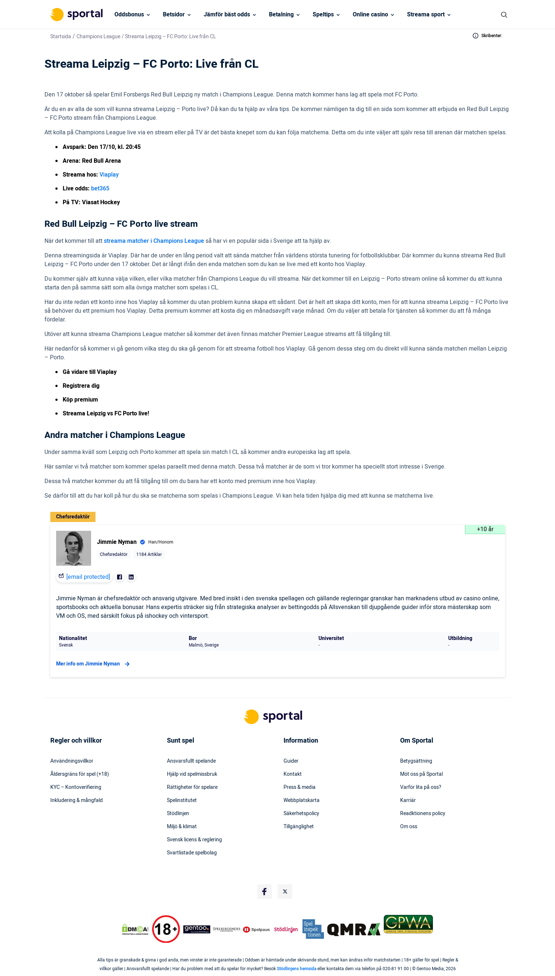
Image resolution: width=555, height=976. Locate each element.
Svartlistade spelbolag (192, 853)
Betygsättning (416, 761)
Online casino (370, 14)
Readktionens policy (422, 813)
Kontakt (293, 774)
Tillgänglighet (299, 826)
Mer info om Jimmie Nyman (94, 664)
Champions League (98, 36)
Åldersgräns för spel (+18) (79, 774)
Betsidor (174, 14)
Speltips (323, 14)
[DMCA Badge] (135, 929)
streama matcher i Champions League (154, 241)
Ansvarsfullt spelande (191, 761)
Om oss (408, 826)
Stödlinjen (178, 813)
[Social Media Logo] (264, 891)
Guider (291, 761)
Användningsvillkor (71, 761)
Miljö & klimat (182, 826)
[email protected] (88, 577)
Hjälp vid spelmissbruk (192, 774)
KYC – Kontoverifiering (75, 787)
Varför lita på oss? (420, 787)
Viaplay (109, 174)
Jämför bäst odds (227, 14)
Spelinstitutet (182, 800)
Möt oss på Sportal (421, 774)
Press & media (300, 787)
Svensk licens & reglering (194, 839)
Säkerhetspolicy (301, 813)
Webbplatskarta (302, 800)
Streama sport (426, 14)
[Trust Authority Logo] (196, 929)
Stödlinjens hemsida (296, 968)
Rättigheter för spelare (192, 787)
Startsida (60, 36)
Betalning (281, 14)
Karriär (408, 800)
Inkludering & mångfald (76, 800)
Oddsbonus (129, 14)
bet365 (100, 188)
